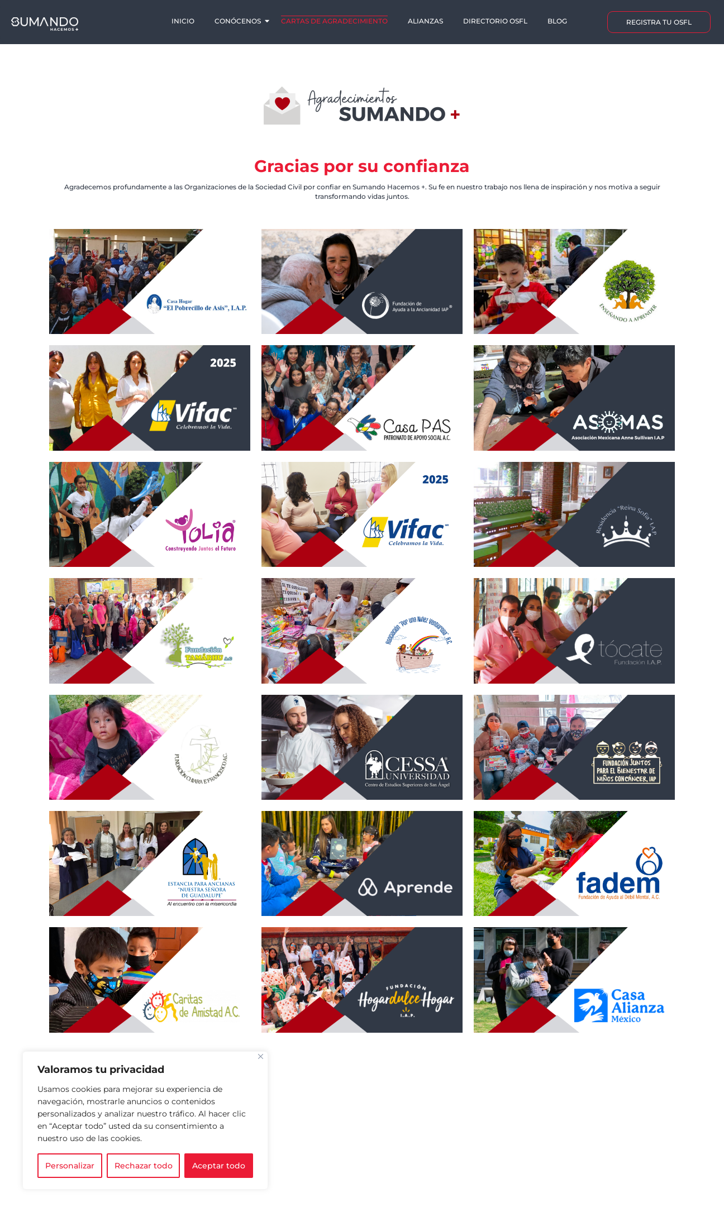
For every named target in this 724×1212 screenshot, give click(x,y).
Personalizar (69, 1166)
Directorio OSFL (495, 21)
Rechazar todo (144, 1166)
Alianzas (425, 21)
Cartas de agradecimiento (334, 21)
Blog (557, 21)
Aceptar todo (218, 1166)
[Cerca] (260, 1056)
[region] (145, 1120)
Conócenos (239, 21)
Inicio (183, 21)
